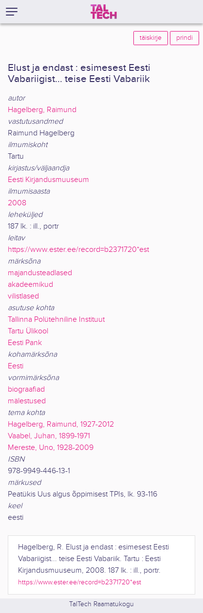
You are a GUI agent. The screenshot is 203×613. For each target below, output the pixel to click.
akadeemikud (30, 284)
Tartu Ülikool (28, 331)
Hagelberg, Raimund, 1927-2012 (61, 424)
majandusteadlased (40, 273)
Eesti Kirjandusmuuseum (48, 179)
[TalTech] (103, 11)
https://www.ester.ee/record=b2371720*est (78, 249)
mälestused (27, 401)
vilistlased (23, 296)
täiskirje (151, 38)
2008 (17, 203)
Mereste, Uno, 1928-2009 (50, 447)
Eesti (15, 366)
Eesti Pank (25, 343)
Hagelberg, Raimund (42, 110)
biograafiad (26, 389)
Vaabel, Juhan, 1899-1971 (49, 436)
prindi (184, 38)
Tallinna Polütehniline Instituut (56, 319)
